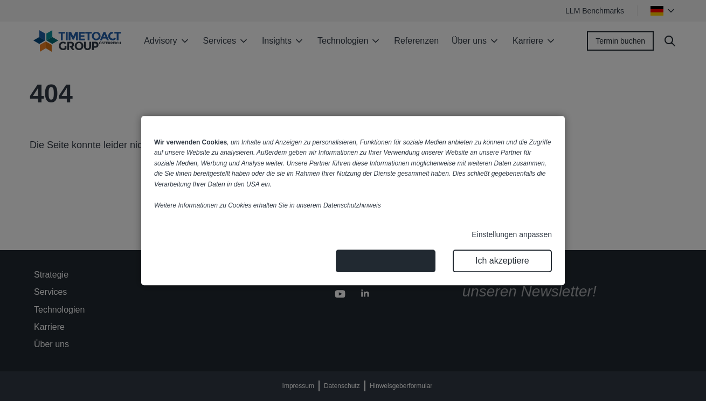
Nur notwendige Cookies (385, 260)
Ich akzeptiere (502, 260)
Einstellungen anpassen (512, 234)
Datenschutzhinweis (352, 205)
